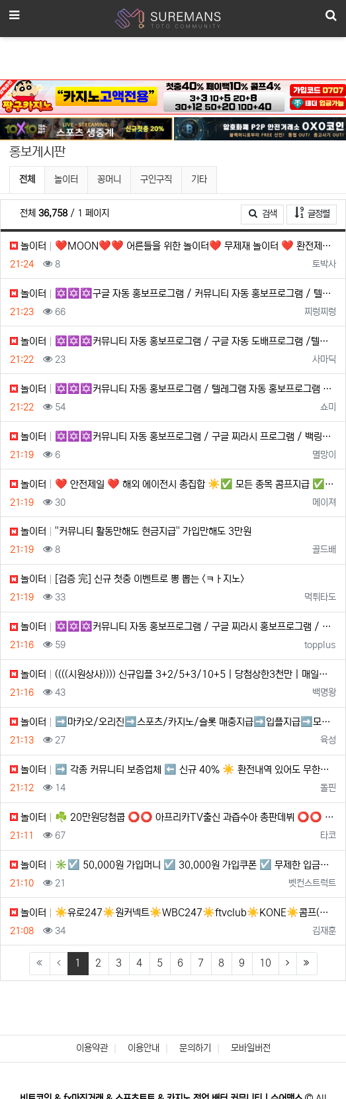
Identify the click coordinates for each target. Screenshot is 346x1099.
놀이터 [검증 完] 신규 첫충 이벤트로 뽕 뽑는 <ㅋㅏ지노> (127, 579)
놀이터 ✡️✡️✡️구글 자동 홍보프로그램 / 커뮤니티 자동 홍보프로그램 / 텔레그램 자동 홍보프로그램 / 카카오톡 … (173, 293)
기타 (199, 179)
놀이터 (66, 179)
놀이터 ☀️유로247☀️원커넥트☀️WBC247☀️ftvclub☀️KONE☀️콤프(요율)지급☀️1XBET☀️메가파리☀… (173, 912)
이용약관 (92, 1048)
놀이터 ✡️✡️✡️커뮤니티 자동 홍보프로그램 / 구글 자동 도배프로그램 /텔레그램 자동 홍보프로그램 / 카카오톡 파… (173, 341)
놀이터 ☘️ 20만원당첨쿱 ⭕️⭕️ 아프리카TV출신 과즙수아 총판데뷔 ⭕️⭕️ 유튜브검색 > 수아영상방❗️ (173, 817)
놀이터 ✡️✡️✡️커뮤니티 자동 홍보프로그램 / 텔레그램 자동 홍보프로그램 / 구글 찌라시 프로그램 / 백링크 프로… (173, 389)
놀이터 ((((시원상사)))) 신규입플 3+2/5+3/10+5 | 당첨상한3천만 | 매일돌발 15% (173, 674)
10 (265, 963)
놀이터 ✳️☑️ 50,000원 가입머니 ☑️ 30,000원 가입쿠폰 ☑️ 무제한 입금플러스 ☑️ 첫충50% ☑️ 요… (173, 865)
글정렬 (315, 213)
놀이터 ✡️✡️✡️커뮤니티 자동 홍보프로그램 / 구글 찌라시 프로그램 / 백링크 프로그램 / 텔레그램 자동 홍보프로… (173, 436)
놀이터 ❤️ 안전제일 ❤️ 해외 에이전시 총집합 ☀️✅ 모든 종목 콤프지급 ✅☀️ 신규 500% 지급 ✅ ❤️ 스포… (173, 484)
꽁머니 (109, 179)
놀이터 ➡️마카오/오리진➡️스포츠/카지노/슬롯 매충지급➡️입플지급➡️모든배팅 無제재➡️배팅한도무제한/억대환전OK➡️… (173, 722)
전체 (27, 179)
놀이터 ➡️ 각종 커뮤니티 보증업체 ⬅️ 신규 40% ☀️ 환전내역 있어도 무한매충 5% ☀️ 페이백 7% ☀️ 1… (173, 769)
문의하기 (195, 1048)
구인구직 (156, 179)
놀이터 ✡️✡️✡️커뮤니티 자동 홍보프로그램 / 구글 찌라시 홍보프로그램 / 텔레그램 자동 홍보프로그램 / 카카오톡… (173, 626)
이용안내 (143, 1048)
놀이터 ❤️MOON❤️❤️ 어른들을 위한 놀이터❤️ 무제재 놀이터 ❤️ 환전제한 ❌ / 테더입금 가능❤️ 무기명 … (173, 246)
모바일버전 (251, 1048)
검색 (263, 214)
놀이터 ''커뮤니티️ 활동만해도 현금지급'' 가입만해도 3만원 (130, 531)
